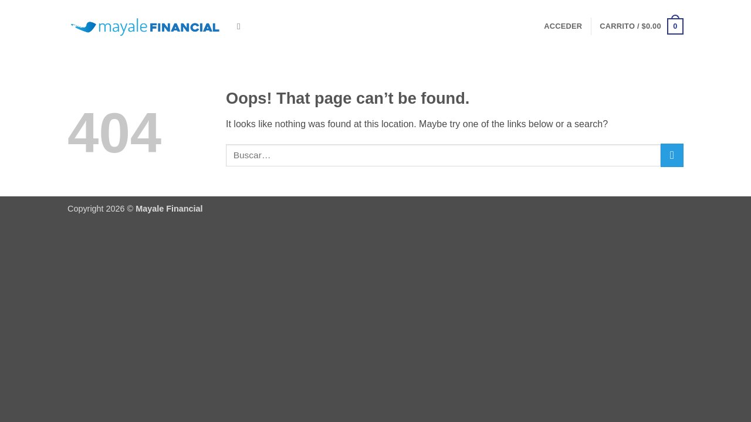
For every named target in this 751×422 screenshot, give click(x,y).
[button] (563, 26)
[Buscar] (241, 26)
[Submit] (672, 155)
